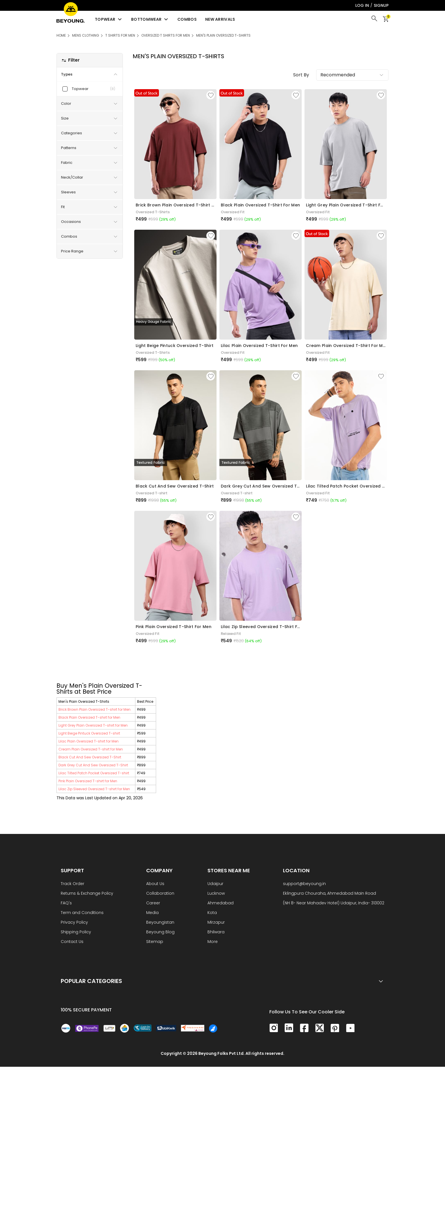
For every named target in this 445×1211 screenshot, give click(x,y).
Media (152, 913)
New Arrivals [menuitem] (220, 19)
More (212, 942)
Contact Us (72, 942)
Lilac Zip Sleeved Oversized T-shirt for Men (94, 789)
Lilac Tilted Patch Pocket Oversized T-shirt (93, 773)
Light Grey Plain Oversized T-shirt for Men (93, 725)
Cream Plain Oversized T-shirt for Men (90, 749)
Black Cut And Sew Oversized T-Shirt (89, 757)
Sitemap (154, 942)
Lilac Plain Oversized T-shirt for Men (88, 741)
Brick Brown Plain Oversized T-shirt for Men (94, 709)
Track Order (72, 884)
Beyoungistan (160, 922)
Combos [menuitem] (187, 19)
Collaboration (160, 893)
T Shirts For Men (120, 35)
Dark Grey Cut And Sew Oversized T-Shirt (93, 765)
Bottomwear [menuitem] (150, 19)
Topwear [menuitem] (109, 19)
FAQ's (66, 903)
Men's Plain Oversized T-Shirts (223, 35)
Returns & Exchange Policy (87, 893)
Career (153, 903)
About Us (155, 884)
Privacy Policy (74, 922)
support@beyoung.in (304, 884)
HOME (61, 35)
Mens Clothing (85, 35)
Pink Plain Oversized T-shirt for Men (87, 781)
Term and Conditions (82, 913)
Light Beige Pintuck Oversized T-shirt (89, 733)
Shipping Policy (76, 932)
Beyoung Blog (160, 932)
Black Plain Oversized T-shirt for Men (89, 717)
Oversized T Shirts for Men (165, 35)
